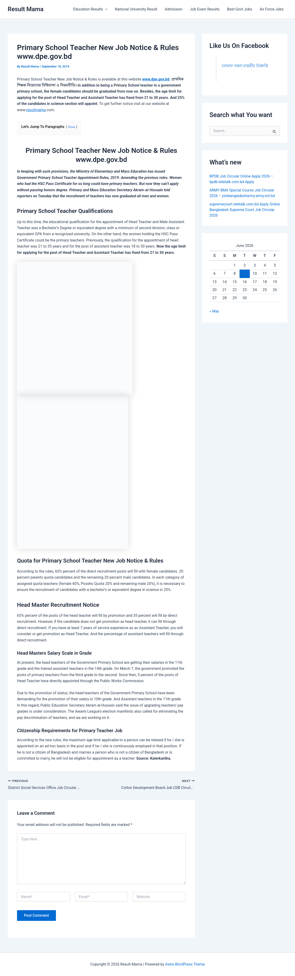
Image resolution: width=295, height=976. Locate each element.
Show (71, 127)
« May (214, 311)
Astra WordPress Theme (185, 964)
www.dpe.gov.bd (156, 79)
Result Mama (26, 9)
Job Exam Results (205, 9)
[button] (105, 9)
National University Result (136, 9)
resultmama (36, 110)
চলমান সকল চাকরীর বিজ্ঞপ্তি (244, 66)
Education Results (90, 9)
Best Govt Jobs (239, 9)
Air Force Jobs (272, 9)
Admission (173, 9)
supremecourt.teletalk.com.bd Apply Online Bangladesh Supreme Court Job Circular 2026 (241, 210)
